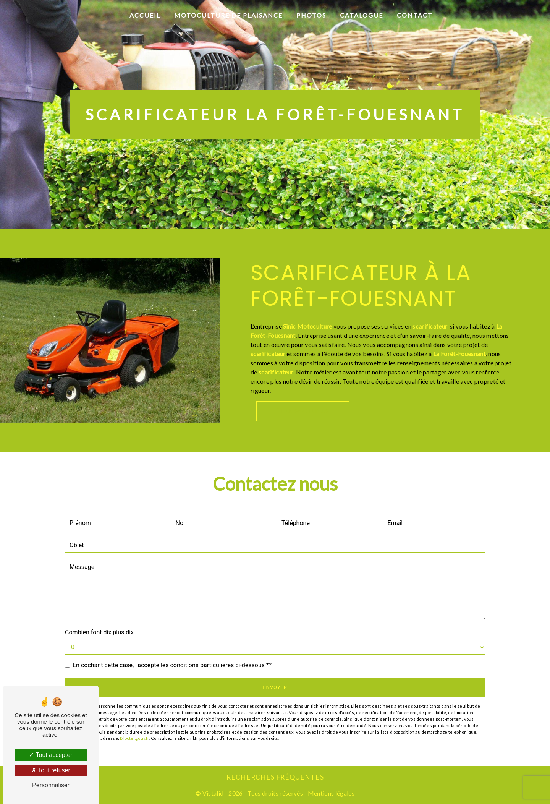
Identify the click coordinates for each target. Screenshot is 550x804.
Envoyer (275, 687)
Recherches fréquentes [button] (275, 777)
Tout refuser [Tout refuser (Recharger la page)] (50, 770)
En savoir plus (303, 411)
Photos (311, 15)
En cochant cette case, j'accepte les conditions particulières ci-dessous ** (172, 665)
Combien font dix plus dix (99, 632)
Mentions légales (330, 793)
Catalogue (361, 15)
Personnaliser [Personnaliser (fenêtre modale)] (51, 785)
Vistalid (213, 793)
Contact (415, 15)
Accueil (144, 15)
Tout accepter (50, 755)
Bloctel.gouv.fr (134, 738)
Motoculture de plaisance (228, 15)
